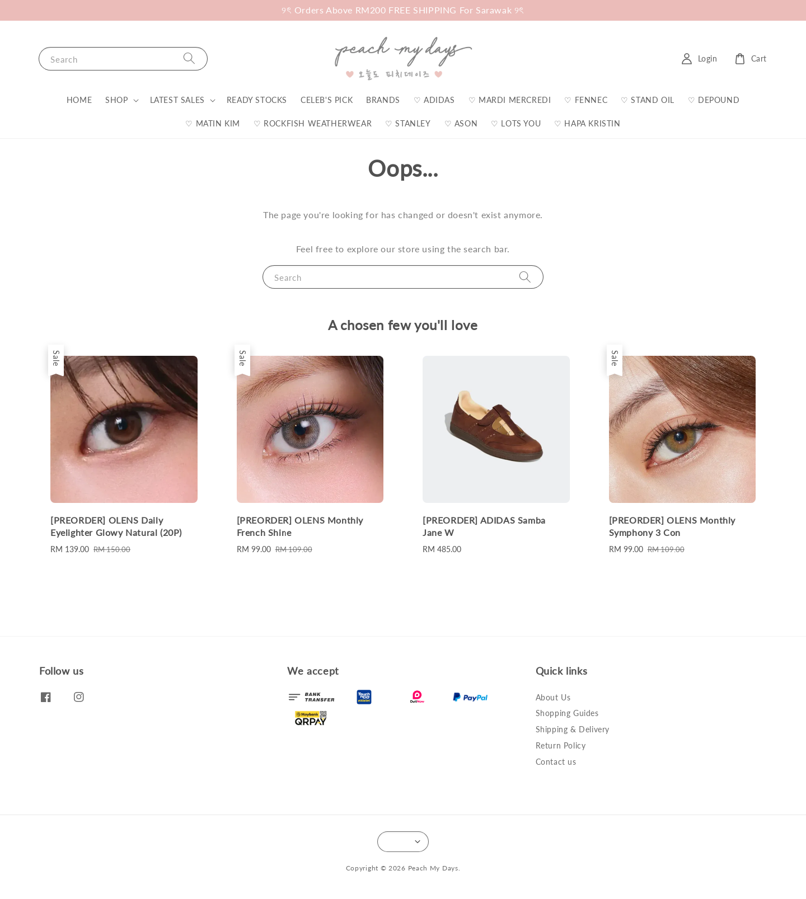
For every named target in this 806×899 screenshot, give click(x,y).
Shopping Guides (567, 713)
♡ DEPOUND (713, 100)
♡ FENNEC (585, 100)
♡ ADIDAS (434, 100)
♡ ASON (461, 123)
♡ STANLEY (407, 123)
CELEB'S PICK (327, 100)
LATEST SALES (177, 100)
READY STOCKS (257, 100)
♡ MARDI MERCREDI (509, 100)
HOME (79, 100)
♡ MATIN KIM (212, 123)
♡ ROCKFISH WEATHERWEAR (313, 123)
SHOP (116, 100)
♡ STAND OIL (647, 100)
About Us (553, 697)
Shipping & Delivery (573, 729)
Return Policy (561, 745)
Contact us (556, 761)
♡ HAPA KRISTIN (587, 123)
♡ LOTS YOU (516, 123)
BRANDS (383, 100)
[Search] (189, 58)
